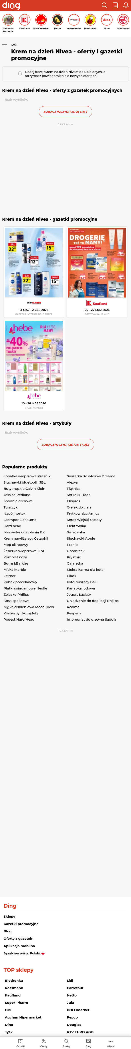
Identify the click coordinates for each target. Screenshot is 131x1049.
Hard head (12, 526)
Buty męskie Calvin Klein (24, 488)
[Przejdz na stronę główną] (11, 6)
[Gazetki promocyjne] (20, 1043)
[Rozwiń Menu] (111, 1043)
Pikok (71, 576)
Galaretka (75, 563)
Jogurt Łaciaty (79, 594)
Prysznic (74, 557)
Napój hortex (14, 513)
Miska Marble (15, 569)
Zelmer (10, 576)
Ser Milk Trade (79, 495)
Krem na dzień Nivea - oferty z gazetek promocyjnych (62, 90)
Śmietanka (76, 532)
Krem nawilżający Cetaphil (26, 538)
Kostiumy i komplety (21, 613)
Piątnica (74, 488)
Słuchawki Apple (81, 538)
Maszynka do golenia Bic (24, 532)
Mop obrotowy (16, 545)
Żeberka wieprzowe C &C (25, 551)
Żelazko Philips (16, 594)
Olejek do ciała (79, 507)
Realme (73, 607)
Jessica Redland (17, 495)
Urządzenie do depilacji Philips (93, 601)
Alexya (72, 482)
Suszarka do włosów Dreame (91, 476)
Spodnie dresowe (18, 501)
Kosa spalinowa (17, 601)
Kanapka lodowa (81, 588)
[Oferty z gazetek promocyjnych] (44, 1043)
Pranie (72, 545)
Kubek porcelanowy (20, 582)
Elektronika (76, 526)
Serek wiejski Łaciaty (84, 520)
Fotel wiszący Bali (82, 582)
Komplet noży (15, 557)
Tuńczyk (11, 507)
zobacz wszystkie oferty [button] (65, 111)
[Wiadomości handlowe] (88, 1043)
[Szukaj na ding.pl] (66, 1043)
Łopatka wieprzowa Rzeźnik (27, 476)
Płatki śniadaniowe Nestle (25, 588)
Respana (74, 613)
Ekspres (73, 501)
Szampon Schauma (20, 520)
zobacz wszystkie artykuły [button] (65, 444)
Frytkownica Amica (83, 513)
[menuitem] (20, 1043)
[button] (104, 5)
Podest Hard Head (19, 619)
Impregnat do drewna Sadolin (92, 619)
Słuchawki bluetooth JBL (25, 482)
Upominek (76, 551)
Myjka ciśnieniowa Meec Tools (29, 607)
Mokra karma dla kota (85, 569)
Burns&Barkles (16, 563)
